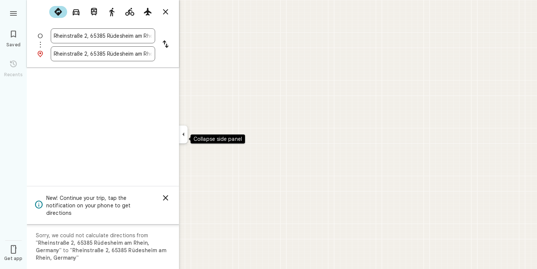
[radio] (58, 11)
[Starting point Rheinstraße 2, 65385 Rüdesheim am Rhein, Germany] (103, 35)
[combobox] (103, 35)
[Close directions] (165, 12)
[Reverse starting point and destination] (165, 45)
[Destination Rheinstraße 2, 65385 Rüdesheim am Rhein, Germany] (103, 53)
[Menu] (13, 12)
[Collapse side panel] (183, 134)
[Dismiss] (165, 198)
